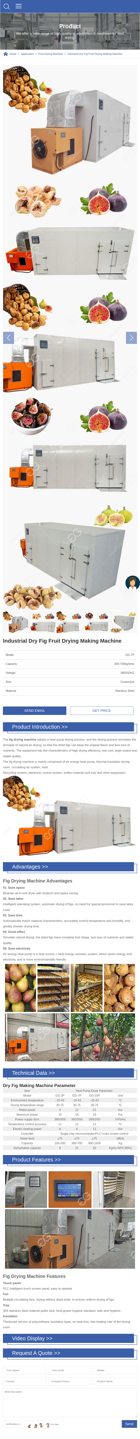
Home (12, 53)
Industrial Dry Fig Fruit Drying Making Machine (94, 53)
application (27, 53)
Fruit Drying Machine (50, 53)
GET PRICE (101, 711)
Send (129, 1424)
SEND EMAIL (34, 711)
